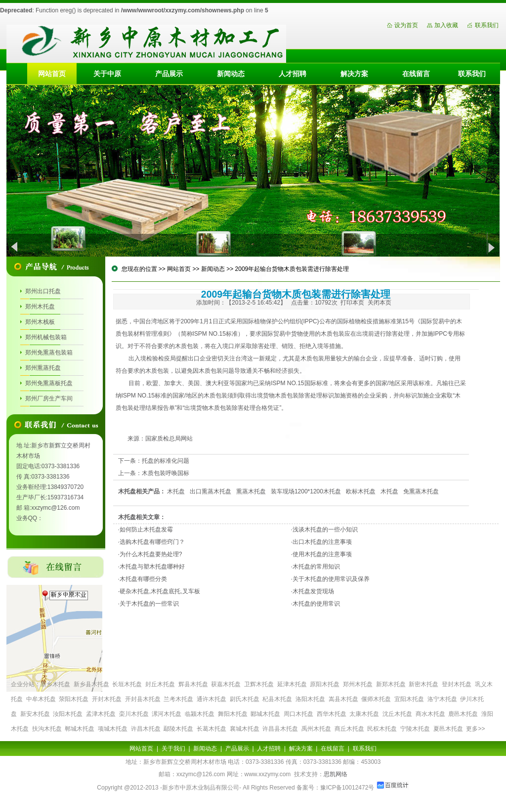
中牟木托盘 (41, 699)
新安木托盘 (35, 713)
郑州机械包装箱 (46, 337)
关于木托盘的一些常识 (149, 603)
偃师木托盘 (376, 699)
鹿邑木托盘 (463, 713)
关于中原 (107, 74)
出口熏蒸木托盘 (210, 491)
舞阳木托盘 (233, 713)
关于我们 (173, 748)
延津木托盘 (292, 684)
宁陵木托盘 (415, 728)
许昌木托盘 (146, 728)
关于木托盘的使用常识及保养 (331, 578)
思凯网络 (335, 774)
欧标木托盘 (361, 491)
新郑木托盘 (391, 684)
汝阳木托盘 (68, 713)
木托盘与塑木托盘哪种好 (152, 566)
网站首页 (52, 74)
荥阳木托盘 (73, 699)
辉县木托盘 (193, 684)
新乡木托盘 (55, 684)
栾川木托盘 (134, 713)
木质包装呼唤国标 (165, 473)
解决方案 (354, 74)
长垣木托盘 (127, 684)
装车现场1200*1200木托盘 (306, 491)
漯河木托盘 (166, 713)
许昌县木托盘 (280, 728)
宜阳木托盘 (409, 699)
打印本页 (352, 302)
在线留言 (416, 74)
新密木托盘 (423, 684)
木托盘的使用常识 (316, 603)
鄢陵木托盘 (178, 728)
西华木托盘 (331, 713)
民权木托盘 (382, 728)
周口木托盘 (298, 713)
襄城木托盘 (244, 728)
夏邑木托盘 (448, 728)
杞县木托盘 (277, 699)
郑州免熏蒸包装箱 (49, 352)
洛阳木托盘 (310, 699)
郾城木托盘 (265, 713)
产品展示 (169, 74)
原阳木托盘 (324, 684)
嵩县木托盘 (343, 699)
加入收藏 (446, 25)
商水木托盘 (430, 713)
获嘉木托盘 (226, 684)
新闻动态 (231, 74)
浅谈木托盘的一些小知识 (325, 529)
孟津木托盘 (101, 713)
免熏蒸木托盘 (421, 491)
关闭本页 (379, 302)
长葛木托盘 (211, 728)
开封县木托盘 (143, 699)
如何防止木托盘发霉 (146, 529)
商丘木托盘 (349, 728)
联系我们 (487, 25)
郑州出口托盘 (43, 291)
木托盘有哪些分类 (143, 578)
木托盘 (176, 491)
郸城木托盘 (79, 728)
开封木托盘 (107, 699)
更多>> (475, 728)
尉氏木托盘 (244, 699)
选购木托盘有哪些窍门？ (152, 541)
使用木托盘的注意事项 (322, 554)
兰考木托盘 (178, 699)
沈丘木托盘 (397, 713)
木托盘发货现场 (313, 591)
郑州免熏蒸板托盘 (49, 383)
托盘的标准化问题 (165, 460)
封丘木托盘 (160, 684)
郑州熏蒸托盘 (43, 367)
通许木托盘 (211, 699)
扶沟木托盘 (47, 728)
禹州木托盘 (316, 728)
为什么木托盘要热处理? (151, 554)
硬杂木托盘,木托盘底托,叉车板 (160, 591)
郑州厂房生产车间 (49, 398)
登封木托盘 (456, 684)
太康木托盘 (364, 713)
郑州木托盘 (40, 306)
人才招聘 (292, 74)
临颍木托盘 (199, 713)
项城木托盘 (112, 728)
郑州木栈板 (40, 321)
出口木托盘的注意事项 (322, 541)
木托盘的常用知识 (316, 566)
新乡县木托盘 (91, 684)
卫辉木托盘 (259, 684)
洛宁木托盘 (442, 699)
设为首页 (406, 25)
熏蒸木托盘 (251, 491)
